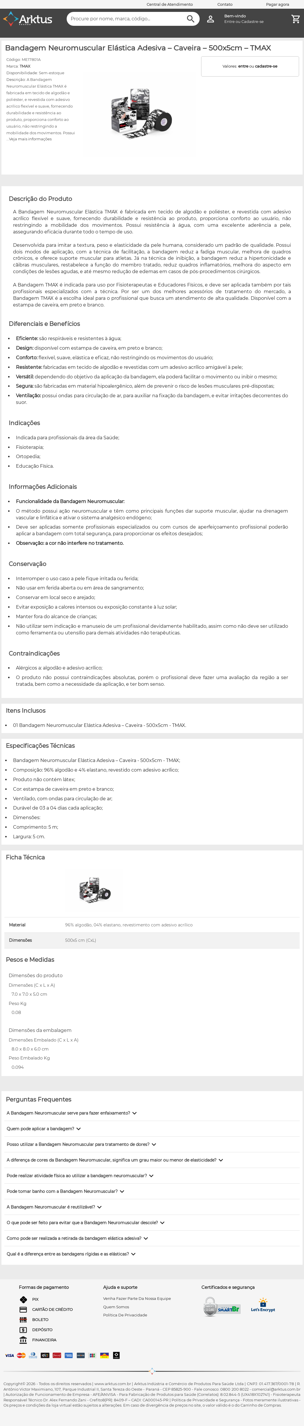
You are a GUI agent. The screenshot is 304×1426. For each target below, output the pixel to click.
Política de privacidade (125, 1315)
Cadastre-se (252, 21)
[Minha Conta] (210, 19)
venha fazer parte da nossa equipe (137, 1298)
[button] (72, 1113)
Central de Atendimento (170, 4)
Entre (229, 21)
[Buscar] (191, 19)
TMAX (25, 66)
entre (243, 66)
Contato (224, 4)
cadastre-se (266, 66)
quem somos (116, 1307)
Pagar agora (277, 4)
